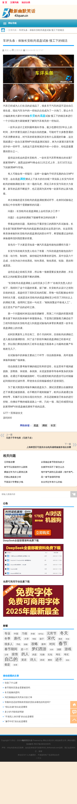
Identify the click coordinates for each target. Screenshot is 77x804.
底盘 (42, 115)
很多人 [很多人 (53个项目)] (9, 644)
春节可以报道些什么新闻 (15, 467)
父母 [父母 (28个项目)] (6, 655)
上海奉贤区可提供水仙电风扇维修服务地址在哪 (48, 447)
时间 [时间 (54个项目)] (52, 644)
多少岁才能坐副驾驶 (14, 712)
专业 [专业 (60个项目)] (7, 633)
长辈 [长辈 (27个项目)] (15, 665)
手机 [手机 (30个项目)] (18, 644)
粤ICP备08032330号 (42, 744)
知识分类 (26, 2)
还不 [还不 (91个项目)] (58, 659)
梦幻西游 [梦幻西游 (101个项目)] (39, 649)
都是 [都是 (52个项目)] (7, 664)
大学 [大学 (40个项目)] (26, 638)
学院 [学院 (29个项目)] (34, 639)
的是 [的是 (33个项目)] (34, 654)
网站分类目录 (48, 740)
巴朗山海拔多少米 (12, 477)
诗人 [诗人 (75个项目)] (33, 659)
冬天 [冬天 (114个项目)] (64, 633)
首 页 (4, 2)
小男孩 (38, 758)
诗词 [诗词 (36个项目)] (42, 660)
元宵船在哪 (9, 462)
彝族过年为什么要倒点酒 (15, 472)
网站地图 (71, 740)
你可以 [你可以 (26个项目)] (40, 634)
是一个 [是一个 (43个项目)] (24, 649)
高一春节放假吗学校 (50, 477)
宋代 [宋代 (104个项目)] (51, 638)
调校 (22, 178)
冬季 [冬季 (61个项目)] (7, 638)
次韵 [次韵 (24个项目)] (51, 649)
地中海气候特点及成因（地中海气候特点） (58, 472)
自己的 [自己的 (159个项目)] (11, 659)
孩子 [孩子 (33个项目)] (42, 639)
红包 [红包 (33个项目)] (50, 654)
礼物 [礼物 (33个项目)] (42, 654)
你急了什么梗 (11, 683)
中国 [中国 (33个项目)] (16, 634)
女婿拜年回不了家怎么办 (52, 467)
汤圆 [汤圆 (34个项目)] (59, 649)
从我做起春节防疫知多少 (52, 462)
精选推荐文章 (60, 740)
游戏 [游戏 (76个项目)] (68, 649)
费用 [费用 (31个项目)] (50, 660)
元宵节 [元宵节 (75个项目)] (51, 633)
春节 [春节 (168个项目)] (63, 643)
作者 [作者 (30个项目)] (33, 634)
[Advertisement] (38, 783)
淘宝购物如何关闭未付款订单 (18, 697)
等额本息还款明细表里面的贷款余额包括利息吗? (27, 702)
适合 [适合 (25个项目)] (67, 660)
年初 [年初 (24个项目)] (67, 639)
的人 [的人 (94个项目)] (25, 654)
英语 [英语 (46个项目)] (23, 659)
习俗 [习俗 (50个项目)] (24, 633)
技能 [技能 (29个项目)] (26, 644)
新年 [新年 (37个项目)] (43, 644)
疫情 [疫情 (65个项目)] (15, 654)
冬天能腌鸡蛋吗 (12, 692)
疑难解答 (30, 744)
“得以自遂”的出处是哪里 (16, 707)
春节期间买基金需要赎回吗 (17, 687)
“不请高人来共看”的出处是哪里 (19, 716)
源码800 (7, 417)
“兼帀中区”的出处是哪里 (16, 721)
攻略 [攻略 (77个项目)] (34, 644)
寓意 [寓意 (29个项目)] (60, 639)
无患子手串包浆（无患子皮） (20, 438)
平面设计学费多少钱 (13, 482)
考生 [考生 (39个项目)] (58, 654)
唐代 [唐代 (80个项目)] (17, 638)
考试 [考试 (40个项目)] (66, 654)
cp (10, 50)
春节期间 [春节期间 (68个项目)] (11, 649)
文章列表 (14, 2)
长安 (32, 115)
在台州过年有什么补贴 (51, 482)
